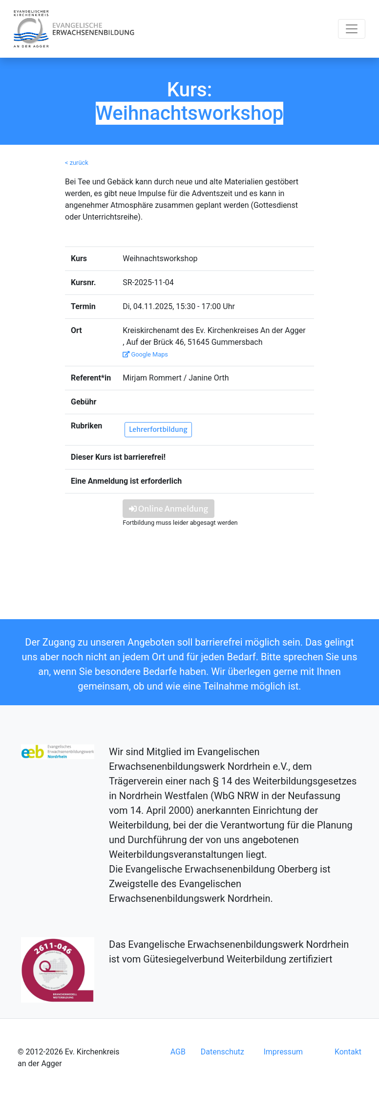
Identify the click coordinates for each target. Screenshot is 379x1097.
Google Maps (145, 354)
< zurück (76, 162)
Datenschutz (222, 1051)
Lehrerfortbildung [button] (158, 429)
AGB (178, 1051)
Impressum (283, 1051)
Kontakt (348, 1051)
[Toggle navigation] (351, 29)
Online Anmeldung (168, 509)
